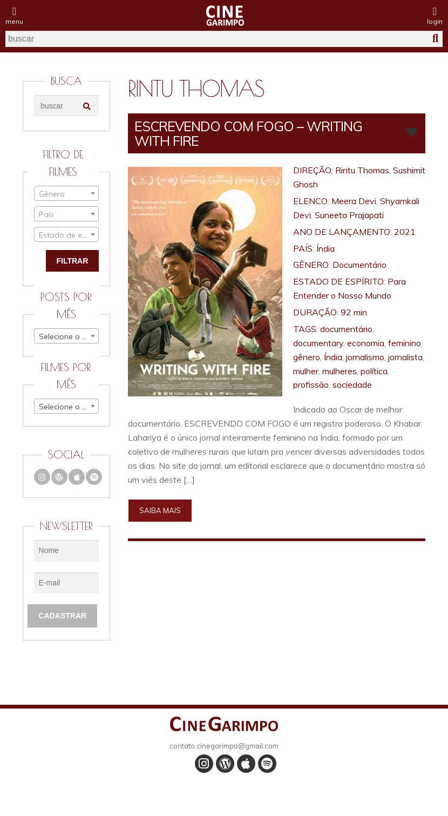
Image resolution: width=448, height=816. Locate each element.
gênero (306, 357)
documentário (346, 328)
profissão (311, 384)
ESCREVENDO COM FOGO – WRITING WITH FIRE (248, 133)
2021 (405, 231)
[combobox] (66, 193)
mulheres (339, 371)
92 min (354, 312)
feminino (404, 343)
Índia (325, 248)
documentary (318, 343)
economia (365, 343)
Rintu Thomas (362, 170)
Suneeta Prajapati (349, 215)
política (374, 371)
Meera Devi (353, 200)
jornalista (405, 357)
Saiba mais (160, 510)
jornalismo (365, 357)
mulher (305, 371)
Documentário (359, 264)
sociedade (352, 384)
